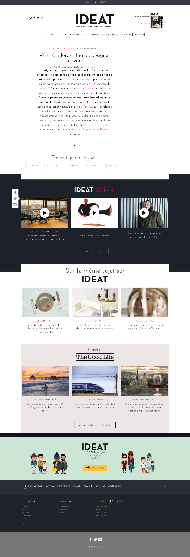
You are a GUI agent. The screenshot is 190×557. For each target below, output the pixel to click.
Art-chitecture (77, 35)
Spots (24, 519)
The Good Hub (101, 513)
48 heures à (50, 400)
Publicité (88, 486)
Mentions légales (33, 486)
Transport (101, 400)
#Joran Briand (93, 166)
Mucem (89, 88)
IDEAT (103, 2)
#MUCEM (113, 166)
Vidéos (140, 35)
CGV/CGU (50, 486)
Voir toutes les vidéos (95, 251)
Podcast (128, 35)
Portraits (67, 49)
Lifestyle (61, 35)
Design (49, 35)
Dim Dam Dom (102, 516)
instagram (38, 18)
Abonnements (64, 506)
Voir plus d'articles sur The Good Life (95, 425)
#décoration (54, 166)
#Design (73, 166)
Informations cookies (68, 486)
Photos (24, 525)
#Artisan (33, 166)
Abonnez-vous (95, 467)
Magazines (63, 509)
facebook (34, 18)
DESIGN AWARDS (109, 35)
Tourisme (93, 35)
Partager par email (15, 204)
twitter (30, 18)
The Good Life (90, 2)
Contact (100, 486)
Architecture (53, 232)
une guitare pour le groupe (85, 129)
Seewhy (87, 106)
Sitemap (28, 488)
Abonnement (115, 486)
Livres (61, 513)
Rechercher (42, 18)
